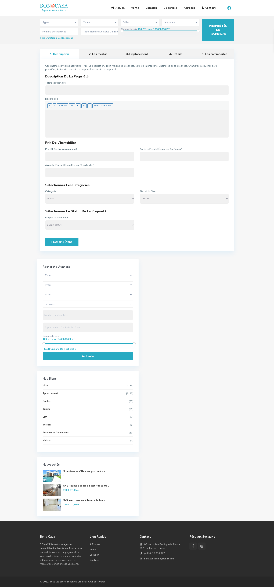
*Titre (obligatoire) (55, 83)
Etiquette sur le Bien (56, 217)
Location (151, 8)
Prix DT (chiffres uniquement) (61, 149)
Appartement (50, 393)
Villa (45, 385)
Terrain (47, 424)
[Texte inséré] (72, 105)
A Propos (95, 544)
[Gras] (49, 105)
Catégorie (50, 191)
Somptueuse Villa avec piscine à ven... (75, 473)
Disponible (170, 8)
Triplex (47, 409)
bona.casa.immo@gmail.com (159, 558)
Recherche (65, 356)
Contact (209, 8)
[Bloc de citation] (62, 105)
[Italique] (54, 105)
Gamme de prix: (129, 29)
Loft (45, 416)
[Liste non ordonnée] (78, 105)
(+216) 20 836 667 (154, 553)
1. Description (59, 54)
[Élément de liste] (89, 105)
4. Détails (175, 54)
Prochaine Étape (61, 242)
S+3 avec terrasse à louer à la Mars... (74, 502)
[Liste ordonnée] (84, 105)
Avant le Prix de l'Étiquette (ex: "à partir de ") (69, 165)
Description (51, 99)
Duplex (47, 401)
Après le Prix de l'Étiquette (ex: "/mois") (161, 149)
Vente (135, 8)
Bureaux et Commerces (56, 432)
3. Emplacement (137, 54)
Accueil (118, 8)
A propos (189, 8)
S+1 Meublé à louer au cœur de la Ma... (74, 487)
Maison (47, 440)
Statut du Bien (148, 191)
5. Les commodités (214, 54)
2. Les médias (98, 54)
